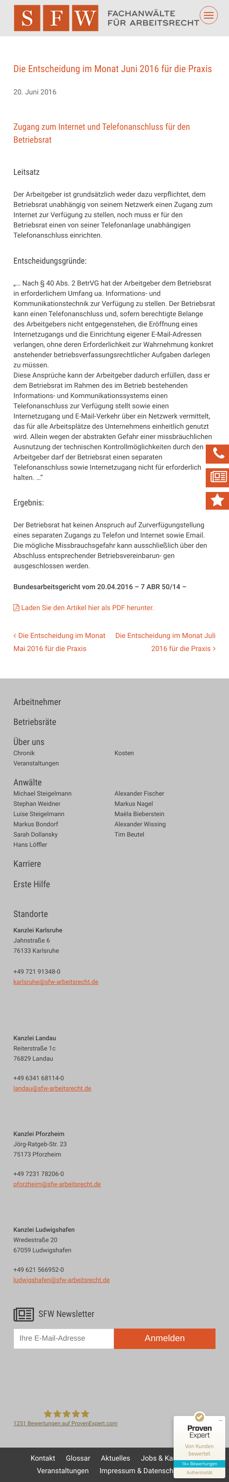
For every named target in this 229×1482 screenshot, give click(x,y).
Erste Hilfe (31, 884)
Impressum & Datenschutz (141, 1470)
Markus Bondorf (35, 824)
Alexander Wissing (140, 824)
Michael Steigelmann (42, 793)
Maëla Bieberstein (139, 814)
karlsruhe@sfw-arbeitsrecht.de (56, 981)
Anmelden (165, 1338)
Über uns (29, 742)
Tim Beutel (129, 834)
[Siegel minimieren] (220, 1420)
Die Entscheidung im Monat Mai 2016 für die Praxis (59, 642)
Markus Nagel (133, 803)
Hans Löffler (30, 844)
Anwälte (27, 782)
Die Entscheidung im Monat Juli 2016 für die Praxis (165, 642)
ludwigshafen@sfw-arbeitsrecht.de (61, 1280)
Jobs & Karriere (165, 1458)
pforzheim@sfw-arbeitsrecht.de (57, 1184)
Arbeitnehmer (37, 702)
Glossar (78, 1458)
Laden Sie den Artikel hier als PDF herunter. (87, 607)
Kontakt (43, 1458)
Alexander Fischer (139, 793)
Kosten (124, 753)
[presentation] (84, 1378)
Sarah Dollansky (35, 834)
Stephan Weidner (37, 803)
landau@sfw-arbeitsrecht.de (52, 1088)
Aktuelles (115, 1458)
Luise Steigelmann (39, 814)
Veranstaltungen (36, 763)
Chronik (24, 753)
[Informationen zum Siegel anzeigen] (199, 1473)
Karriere (27, 864)
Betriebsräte (34, 722)
